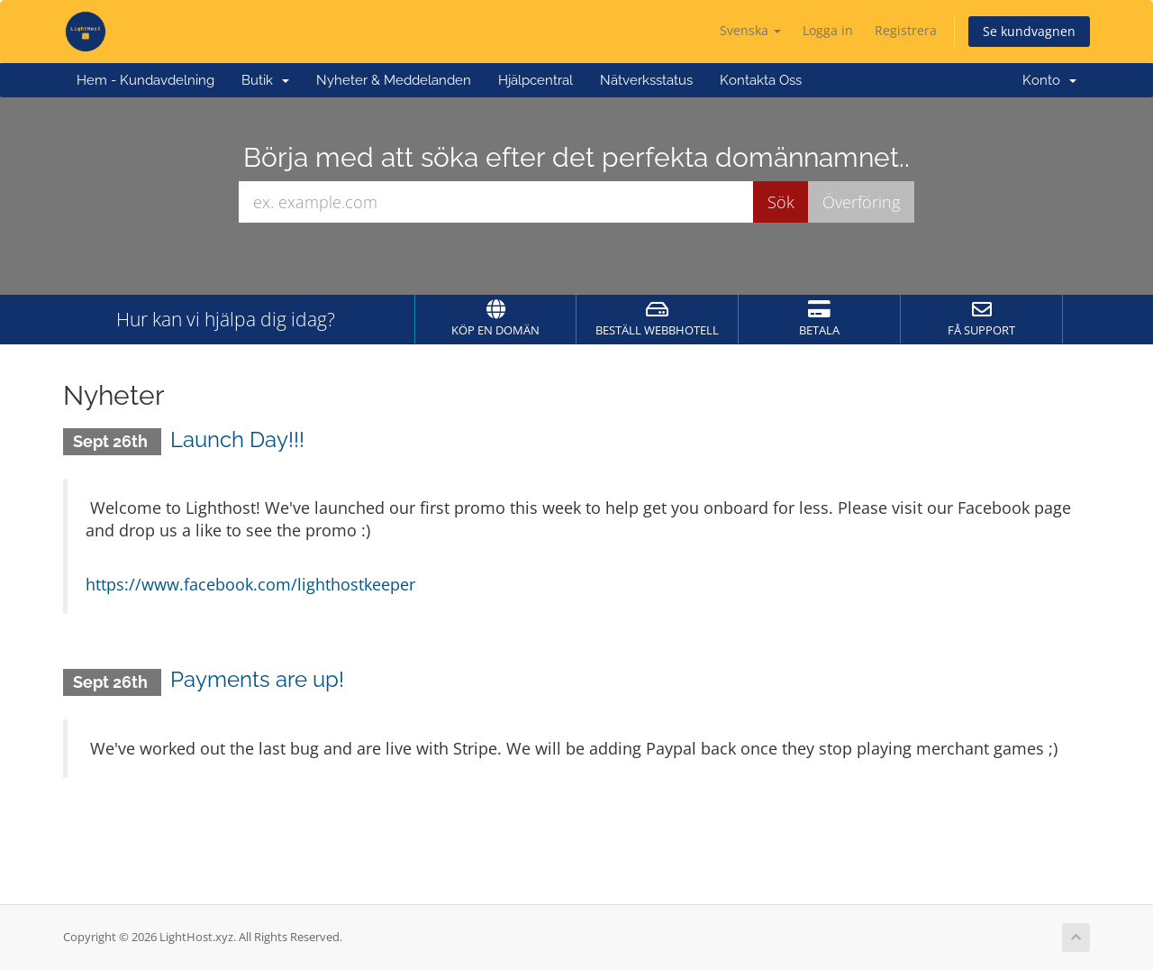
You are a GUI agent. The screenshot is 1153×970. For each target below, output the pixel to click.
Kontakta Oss (761, 80)
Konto (1049, 80)
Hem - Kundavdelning (145, 80)
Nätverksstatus (646, 80)
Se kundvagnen (1029, 31)
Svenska (750, 30)
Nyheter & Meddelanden (393, 80)
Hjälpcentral (535, 80)
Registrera (906, 30)
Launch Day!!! (237, 439)
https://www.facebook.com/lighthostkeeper (250, 584)
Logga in (828, 30)
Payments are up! (257, 679)
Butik (265, 80)
